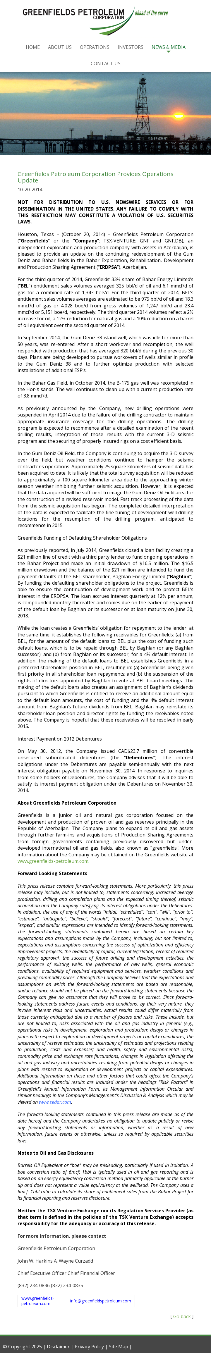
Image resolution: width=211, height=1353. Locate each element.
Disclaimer (58, 1346)
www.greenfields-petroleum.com (53, 861)
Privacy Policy (89, 1346)
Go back (182, 1316)
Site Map (118, 1346)
